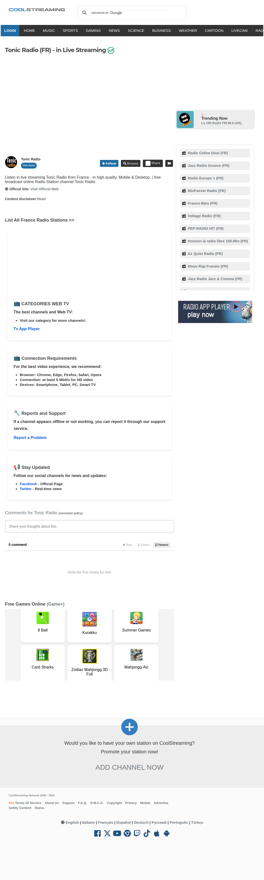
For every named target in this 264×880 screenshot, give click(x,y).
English (72, 822)
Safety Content (20, 808)
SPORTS (71, 30)
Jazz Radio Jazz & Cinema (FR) (214, 279)
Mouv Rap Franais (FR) (207, 266)
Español (123, 822)
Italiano (88, 822)
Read (41, 199)
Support (68, 803)
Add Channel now (129, 767)
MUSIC (51, 30)
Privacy (131, 803)
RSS (11, 803)
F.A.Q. (82, 803)
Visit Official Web (44, 189)
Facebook (28, 484)
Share (153, 163)
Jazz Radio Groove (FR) (208, 165)
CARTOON (216, 30)
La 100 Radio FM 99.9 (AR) (221, 123)
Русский (159, 822)
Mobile (145, 803)
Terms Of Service (27, 803)
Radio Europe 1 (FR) (205, 178)
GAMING (95, 30)
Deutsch (141, 822)
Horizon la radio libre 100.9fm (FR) (217, 241)
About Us (52, 803)
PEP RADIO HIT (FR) (205, 228)
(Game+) (56, 604)
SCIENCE (138, 30)
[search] (131, 13)
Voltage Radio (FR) (204, 216)
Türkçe (197, 822)
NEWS (116, 30)
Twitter (26, 489)
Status (39, 808)
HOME (31, 30)
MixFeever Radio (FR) (206, 191)
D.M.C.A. (96, 803)
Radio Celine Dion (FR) (207, 153)
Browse (132, 163)
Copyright (114, 803)
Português (179, 822)
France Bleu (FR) (202, 203)
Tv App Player (27, 329)
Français (105, 822)
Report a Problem (30, 438)
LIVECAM (241, 30)
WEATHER (190, 30)
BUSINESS (163, 30)
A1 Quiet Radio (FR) (205, 253)
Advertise (161, 803)
